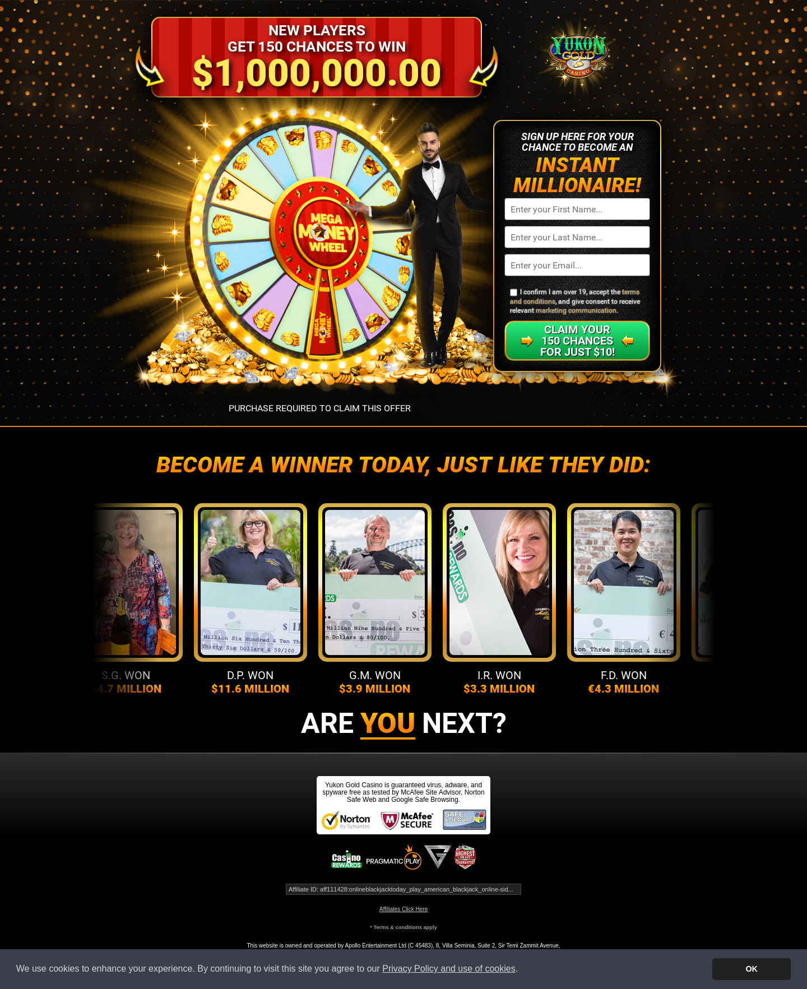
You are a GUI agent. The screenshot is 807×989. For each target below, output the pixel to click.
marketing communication (576, 310)
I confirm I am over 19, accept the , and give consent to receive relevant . (575, 301)
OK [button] (751, 968)
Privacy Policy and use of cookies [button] (448, 968)
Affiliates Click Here (403, 909)
